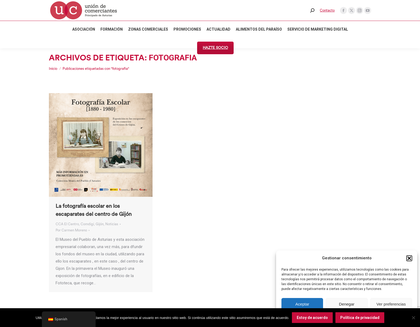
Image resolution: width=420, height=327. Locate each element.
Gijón (100, 224)
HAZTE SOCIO (215, 48)
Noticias (111, 224)
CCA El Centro (67, 224)
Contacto (327, 10)
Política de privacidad (359, 317)
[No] (413, 317)
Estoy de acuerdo (312, 317)
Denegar (346, 304)
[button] (409, 258)
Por (71, 230)
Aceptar (302, 304)
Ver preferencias (391, 304)
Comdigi (87, 224)
